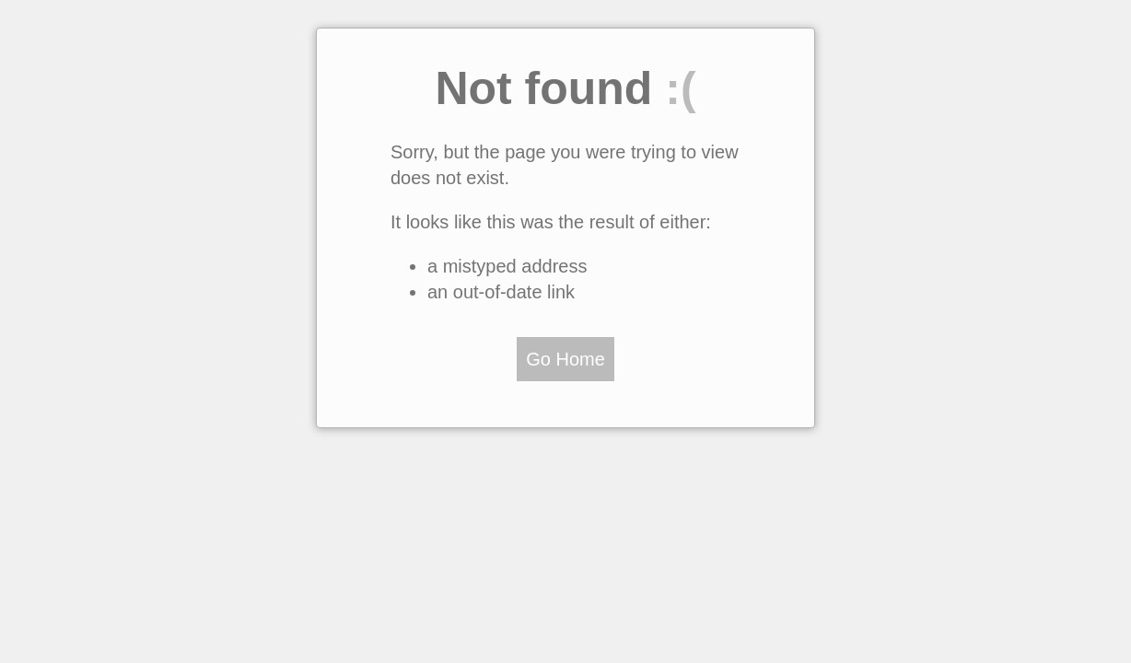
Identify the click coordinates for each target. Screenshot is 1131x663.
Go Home (565, 359)
